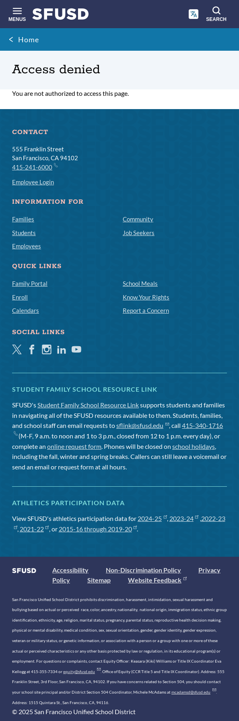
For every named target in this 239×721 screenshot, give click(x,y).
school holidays (193, 446)
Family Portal (29, 283)
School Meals (140, 283)
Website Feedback (157, 580)
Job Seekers (139, 232)
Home (28, 39)
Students (24, 232)
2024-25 (152, 518)
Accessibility (70, 570)
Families (23, 219)
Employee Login (33, 182)
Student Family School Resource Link (88, 405)
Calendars (25, 310)
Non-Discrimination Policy (143, 570)
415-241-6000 (34, 167)
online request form (74, 446)
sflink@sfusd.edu (142, 425)
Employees (26, 246)
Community (138, 219)
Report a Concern (146, 310)
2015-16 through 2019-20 (98, 529)
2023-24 (184, 518)
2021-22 (34, 529)
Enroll (20, 297)
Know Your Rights (146, 297)
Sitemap (99, 580)
